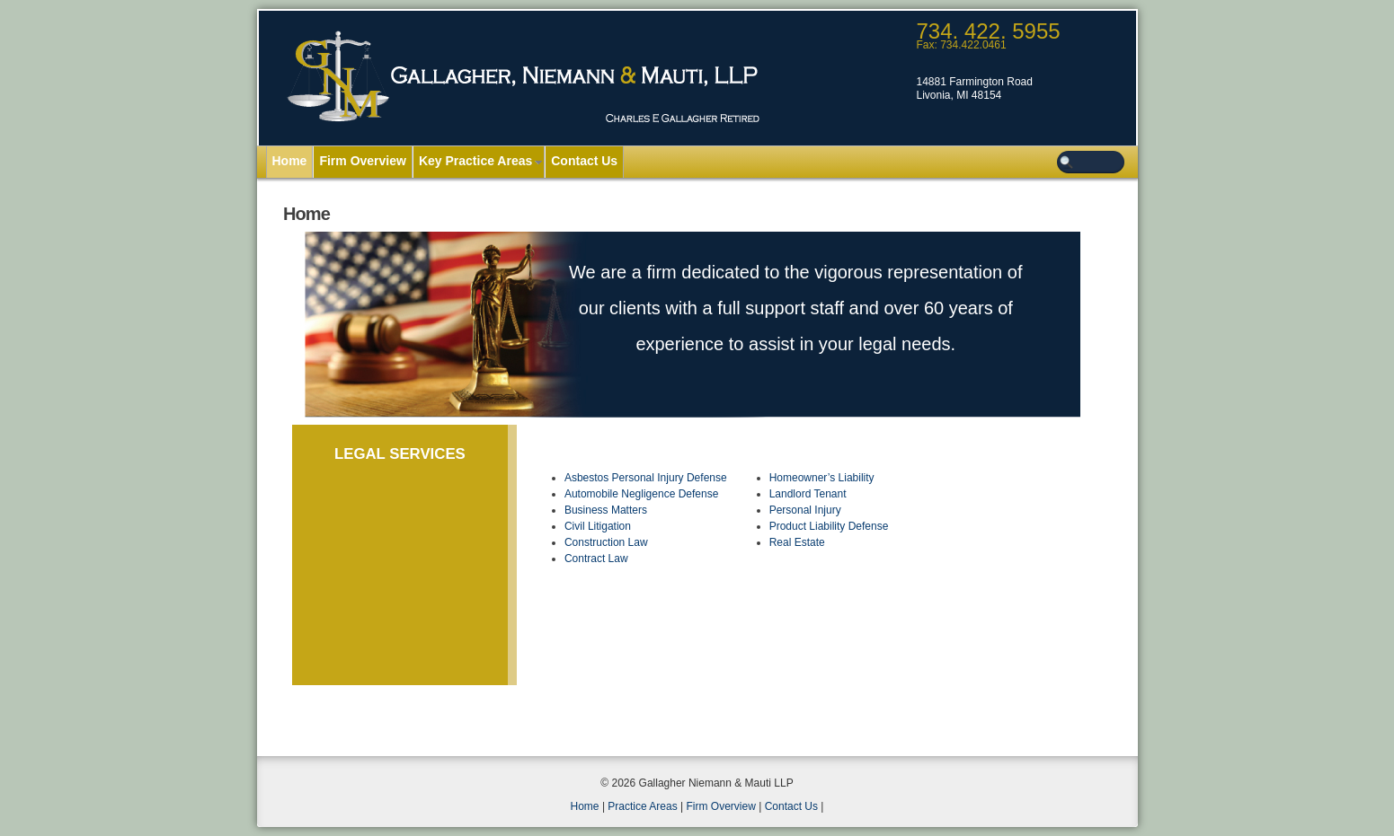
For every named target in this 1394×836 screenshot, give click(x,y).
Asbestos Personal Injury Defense (645, 477)
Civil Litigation (597, 526)
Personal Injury (805, 510)
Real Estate (797, 542)
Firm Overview (362, 161)
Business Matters (605, 510)
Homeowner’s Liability (822, 477)
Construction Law (606, 542)
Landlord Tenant (808, 494)
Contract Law (596, 558)
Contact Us (584, 161)
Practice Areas (642, 806)
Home (289, 161)
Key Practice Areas (475, 161)
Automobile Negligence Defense (641, 494)
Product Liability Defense (829, 526)
